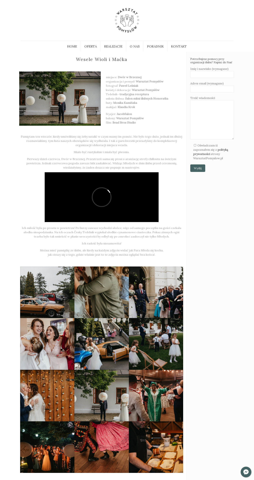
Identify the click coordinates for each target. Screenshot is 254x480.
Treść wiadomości (212, 118)
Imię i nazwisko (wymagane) (212, 72)
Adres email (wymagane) (212, 87)
